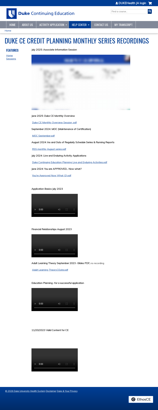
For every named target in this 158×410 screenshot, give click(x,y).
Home (12, 24)
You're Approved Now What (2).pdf (51, 175)
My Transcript (123, 24)
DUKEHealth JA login (132, 3)
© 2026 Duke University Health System (25, 391)
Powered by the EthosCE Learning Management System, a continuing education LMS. (140, 399)
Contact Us (101, 24)
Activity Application (51, 24)
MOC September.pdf (43, 135)
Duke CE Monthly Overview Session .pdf (54, 122)
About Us (27, 24)
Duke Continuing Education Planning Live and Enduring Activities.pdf (69, 162)
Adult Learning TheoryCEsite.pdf (50, 269)
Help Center (79, 24)
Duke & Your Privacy (67, 391)
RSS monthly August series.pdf (49, 149)
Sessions (11, 58)
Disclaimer (51, 391)
